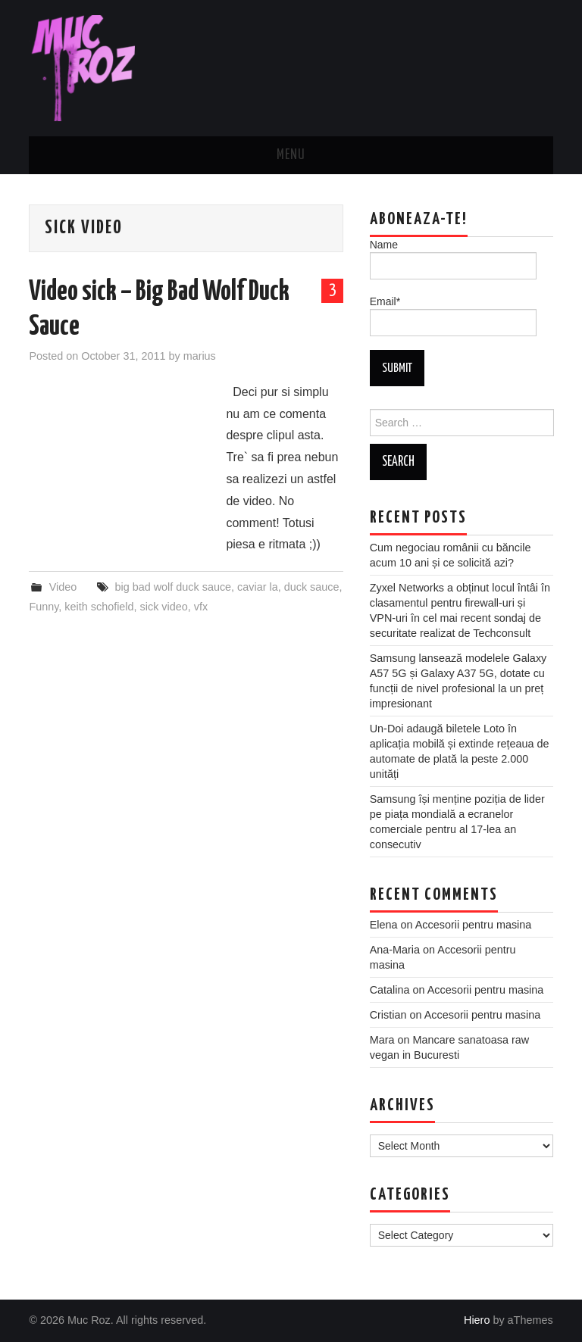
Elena (384, 925)
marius (199, 356)
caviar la (257, 587)
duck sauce (312, 587)
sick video (164, 607)
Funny (43, 607)
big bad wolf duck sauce (172, 587)
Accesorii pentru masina (473, 925)
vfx (201, 607)
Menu (291, 155)
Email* (453, 315)
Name (453, 259)
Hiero (477, 1320)
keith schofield (98, 607)
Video (63, 587)
